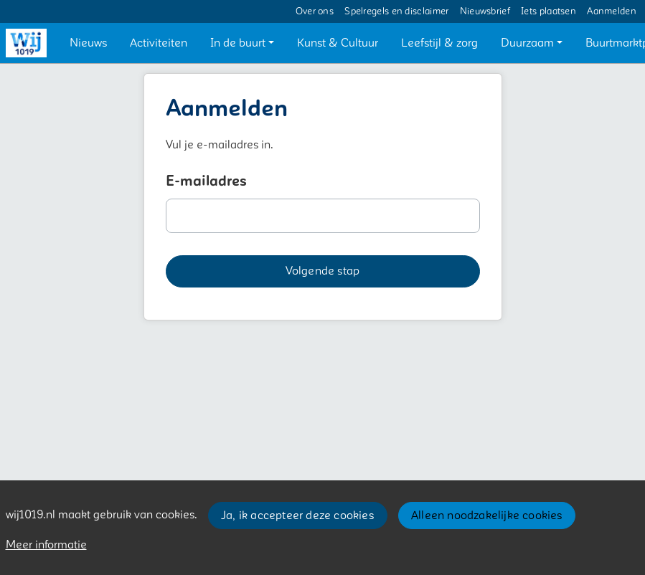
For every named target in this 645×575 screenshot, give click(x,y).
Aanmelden (611, 11)
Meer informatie (46, 545)
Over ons (315, 11)
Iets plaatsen (548, 11)
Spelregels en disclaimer (396, 11)
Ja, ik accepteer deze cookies (297, 515)
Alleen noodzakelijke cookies (486, 515)
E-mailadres (206, 181)
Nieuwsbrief (485, 11)
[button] (88, 43)
